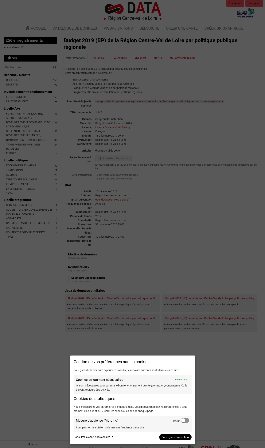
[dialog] (132, 400)
